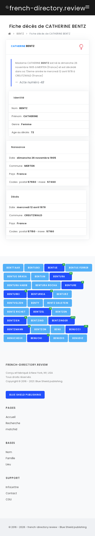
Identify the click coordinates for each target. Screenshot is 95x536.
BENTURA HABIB (17, 285)
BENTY (35, 303)
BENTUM (40, 276)
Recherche (13, 423)
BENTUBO (34, 267)
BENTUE (56, 266)
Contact (11, 493)
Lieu (8, 464)
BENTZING (37, 320)
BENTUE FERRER (79, 267)
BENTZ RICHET (16, 311)
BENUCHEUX (15, 338)
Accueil (10, 417)
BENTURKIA (41, 293)
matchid (11, 429)
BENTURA (62, 275)
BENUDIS (58, 338)
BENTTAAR (13, 267)
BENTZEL (42, 310)
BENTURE (74, 284)
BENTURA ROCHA (46, 285)
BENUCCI (78, 328)
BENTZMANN (18, 328)
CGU (9, 499)
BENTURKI (17, 293)
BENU (57, 329)
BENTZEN (61, 311)
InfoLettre (12, 487)
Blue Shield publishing (25, 394)
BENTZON (40, 329)
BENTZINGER (63, 319)
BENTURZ (62, 294)
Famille (10, 458)
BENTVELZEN (15, 303)
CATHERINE (18, 46)
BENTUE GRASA (17, 276)
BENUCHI (40, 337)
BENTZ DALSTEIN (57, 303)
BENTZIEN (17, 319)
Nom (9, 452)
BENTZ (20, 33)
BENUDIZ (77, 338)
